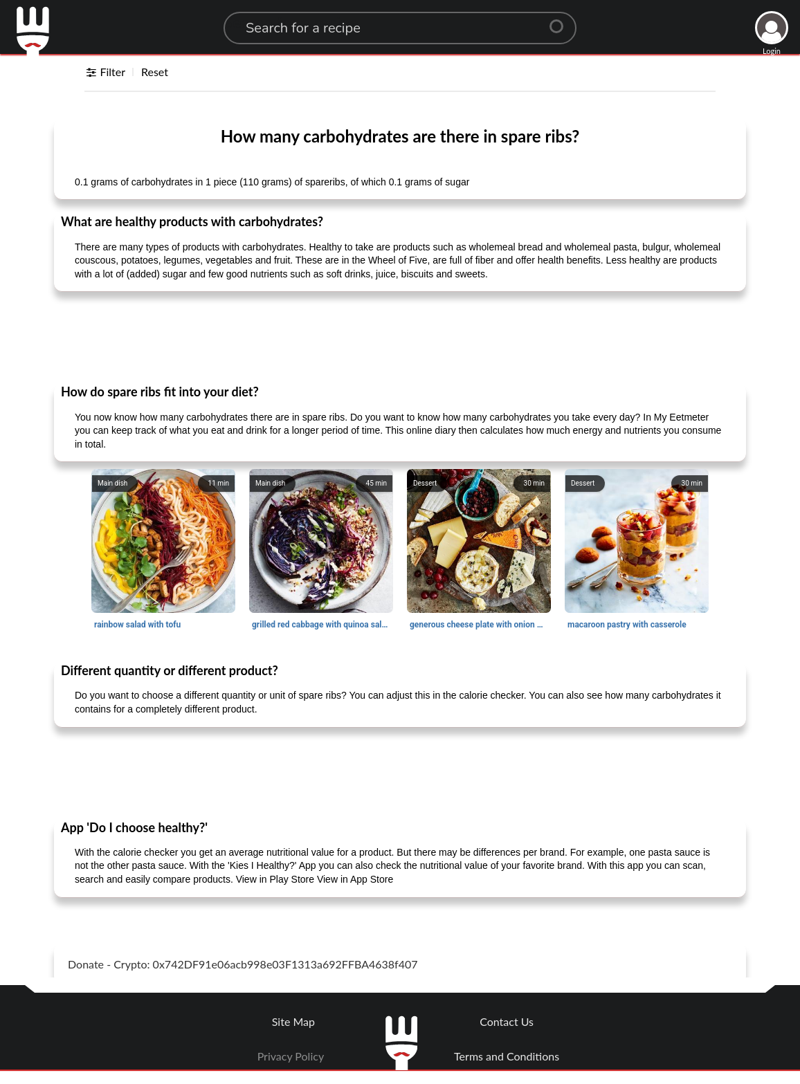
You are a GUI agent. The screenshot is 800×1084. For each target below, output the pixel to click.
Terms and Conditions (506, 1056)
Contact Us (507, 1021)
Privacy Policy (291, 1056)
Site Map (293, 1021)
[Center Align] (561, 20)
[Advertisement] (400, 337)
